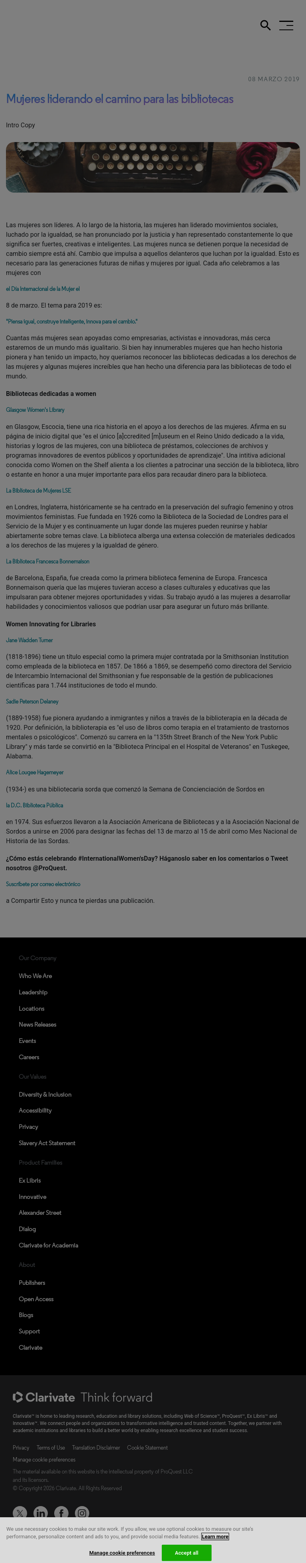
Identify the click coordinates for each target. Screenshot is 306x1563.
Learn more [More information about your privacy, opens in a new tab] (215, 1542)
